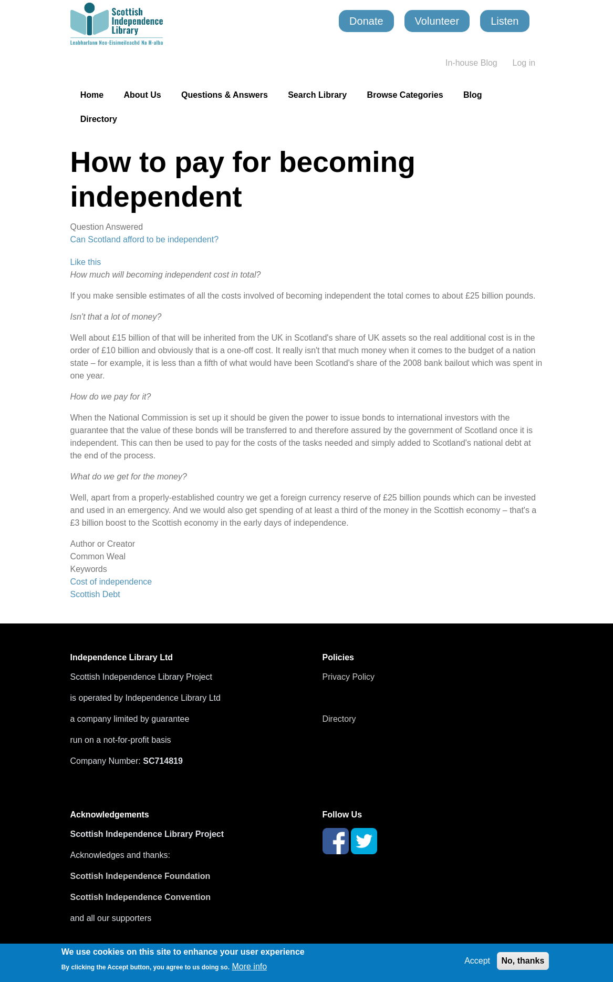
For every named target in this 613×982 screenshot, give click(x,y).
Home (91, 94)
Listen (504, 21)
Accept (477, 960)
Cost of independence (111, 581)
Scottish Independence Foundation (141, 876)
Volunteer (437, 21)
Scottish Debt (95, 594)
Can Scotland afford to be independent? (144, 239)
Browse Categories (405, 94)
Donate (366, 21)
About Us (142, 94)
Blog (472, 94)
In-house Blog (471, 62)
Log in (524, 62)
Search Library (317, 94)
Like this (85, 262)
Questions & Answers (224, 94)
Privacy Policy (349, 676)
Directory (98, 119)
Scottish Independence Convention (140, 897)
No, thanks (523, 960)
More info (249, 966)
